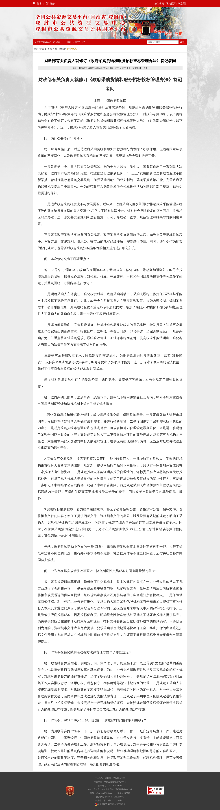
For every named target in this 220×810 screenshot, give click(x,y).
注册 (52, 3)
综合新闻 (60, 49)
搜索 (182, 42)
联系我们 (182, 3)
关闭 (145, 68)
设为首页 (171, 3)
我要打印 (136, 68)
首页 (49, 49)
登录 (39, 3)
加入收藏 (159, 3)
